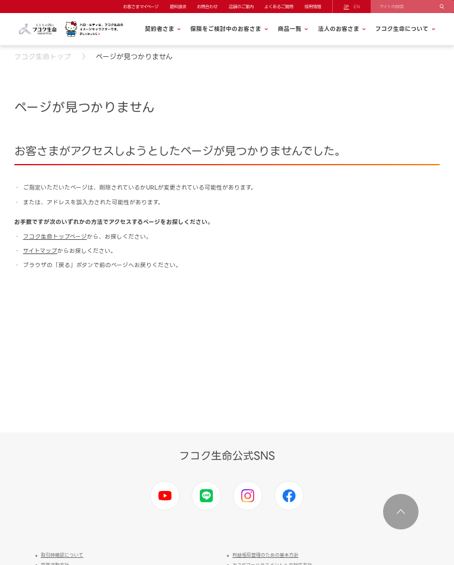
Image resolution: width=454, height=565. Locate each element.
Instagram (247, 496)
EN (357, 6)
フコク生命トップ (42, 56)
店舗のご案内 (241, 6)
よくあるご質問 (278, 6)
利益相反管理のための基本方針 (265, 555)
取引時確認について (62, 555)
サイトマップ (40, 250)
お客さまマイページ (140, 6)
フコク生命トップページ (55, 236)
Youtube (165, 496)
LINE (206, 496)
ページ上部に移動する (401, 511)
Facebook (289, 496)
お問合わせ (207, 6)
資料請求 (178, 6)
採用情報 (312, 6)
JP (346, 6)
